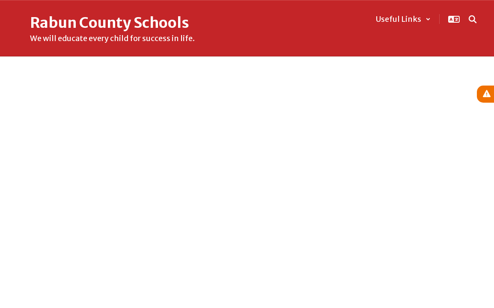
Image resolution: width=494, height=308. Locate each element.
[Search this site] (472, 19)
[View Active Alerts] (485, 94)
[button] (403, 19)
